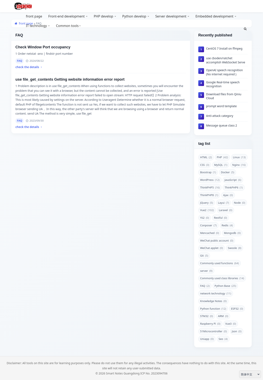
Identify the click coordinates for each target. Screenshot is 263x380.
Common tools (68, 25)
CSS (204, 165)
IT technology (38, 25)
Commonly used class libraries (222, 278)
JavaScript (233, 180)
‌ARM (223, 316)
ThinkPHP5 (210, 187)
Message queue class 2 (221, 125)
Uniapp (207, 339)
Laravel (225, 210)
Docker (227, 172)
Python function (213, 308)
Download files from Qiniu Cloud (223, 96)
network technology (215, 293)
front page (34, 16)
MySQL (220, 165)
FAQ (19, 61)
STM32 (206, 316)
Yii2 (204, 218)
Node (239, 203)
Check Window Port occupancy (42, 47)
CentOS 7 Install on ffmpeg (224, 48)
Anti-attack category (219, 116)
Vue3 (230, 323)
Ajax (228, 195)
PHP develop (105, 16)
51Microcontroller (213, 331)
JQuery (206, 203)
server (206, 271)
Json (236, 331)
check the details (29, 67)
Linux (239, 157)
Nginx (239, 165)
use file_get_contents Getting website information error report (70, 79)
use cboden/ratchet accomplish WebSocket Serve (225, 60)
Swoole (234, 248)
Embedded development (215, 16)
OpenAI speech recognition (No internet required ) (224, 72)
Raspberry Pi (210, 323)
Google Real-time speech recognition (223, 84)
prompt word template (221, 106)
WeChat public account (216, 240)
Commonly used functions (219, 263)
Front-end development (68, 16)
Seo (223, 339)
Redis (227, 225)
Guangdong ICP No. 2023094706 (145, 373)
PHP (222, 157)
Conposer (208, 225)
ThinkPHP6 (234, 187)
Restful (220, 218)
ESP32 (237, 308)
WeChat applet (211, 248)
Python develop (135, 16)
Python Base (225, 286)
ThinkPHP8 (209, 195)
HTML (206, 157)
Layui (223, 203)
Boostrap (208, 172)
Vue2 (207, 210)
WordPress (210, 180)
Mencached (209, 233)
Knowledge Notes (213, 301)
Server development (172, 16)
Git (204, 255)
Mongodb (232, 233)
